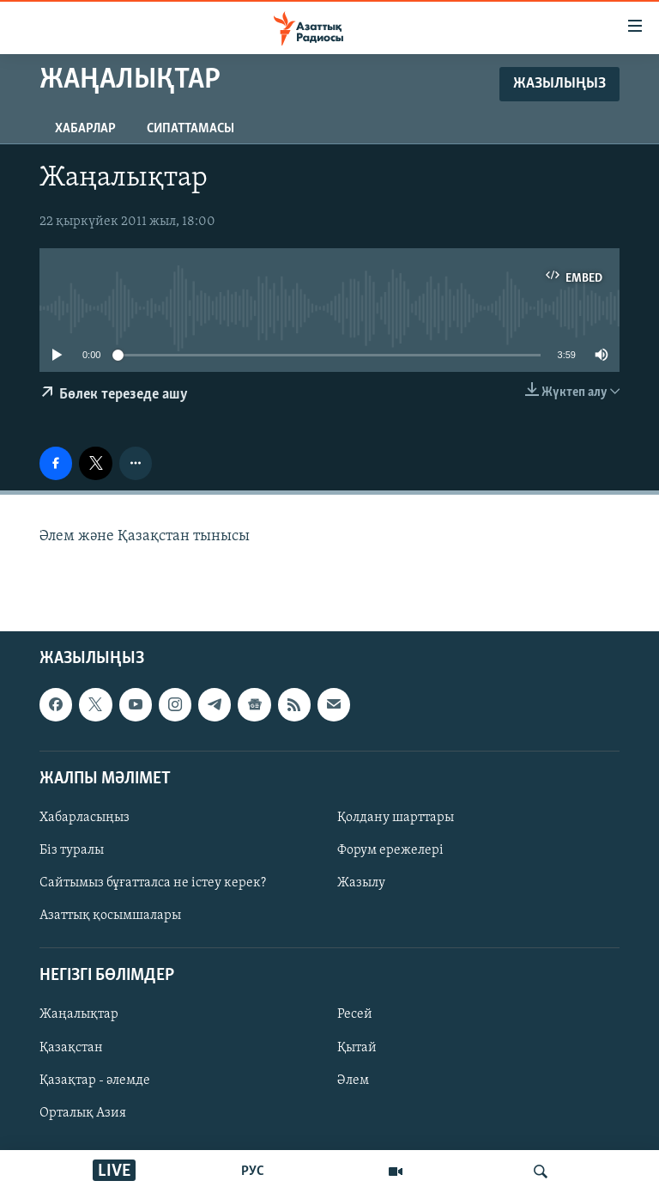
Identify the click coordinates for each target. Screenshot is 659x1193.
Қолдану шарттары (395, 818)
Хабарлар (85, 129)
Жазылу (361, 883)
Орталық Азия (82, 1113)
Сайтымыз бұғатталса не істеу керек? (152, 883)
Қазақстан (71, 1048)
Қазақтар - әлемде (94, 1080)
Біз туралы (71, 850)
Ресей (354, 1014)
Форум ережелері (390, 850)
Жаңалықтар (78, 1014)
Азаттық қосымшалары (110, 915)
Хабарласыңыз (84, 818)
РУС (252, 1171)
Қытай (357, 1048)
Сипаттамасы (190, 129)
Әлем (353, 1080)
